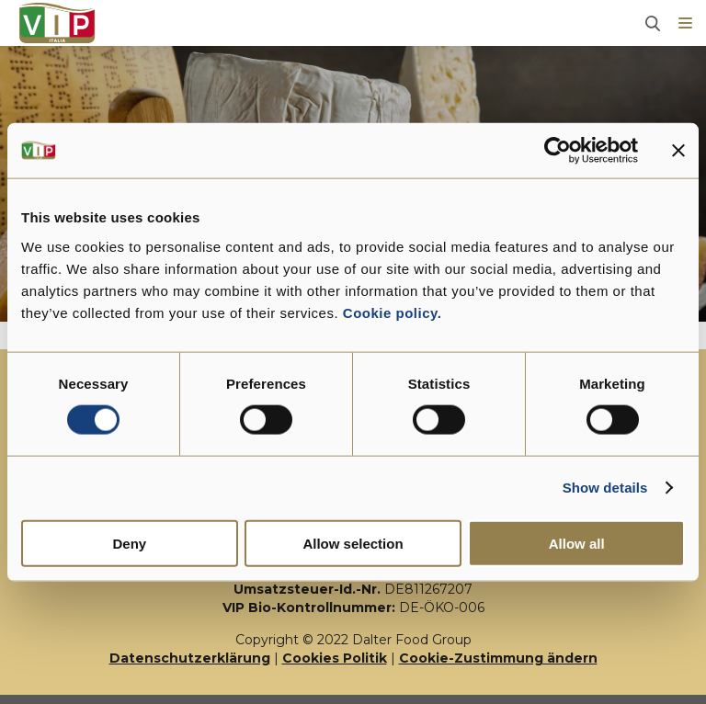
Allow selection (352, 543)
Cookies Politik (334, 658)
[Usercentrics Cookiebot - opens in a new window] (557, 151)
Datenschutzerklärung (189, 658)
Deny (129, 543)
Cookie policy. (389, 312)
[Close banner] (678, 150)
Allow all (577, 543)
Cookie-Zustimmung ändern (498, 658)
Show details (605, 487)
